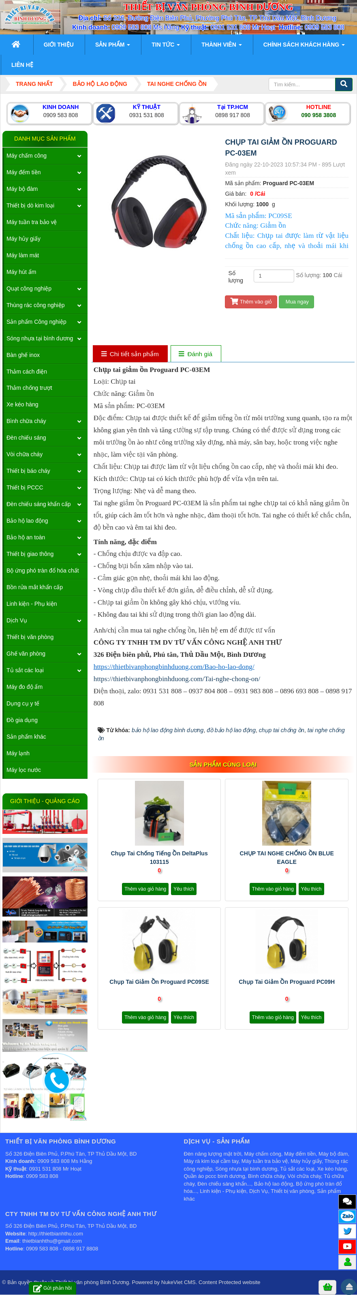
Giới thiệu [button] (59, 44)
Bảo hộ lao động (27, 520)
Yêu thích (183, 889)
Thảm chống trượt (29, 388)
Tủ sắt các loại (25, 670)
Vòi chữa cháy (24, 454)
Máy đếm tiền (23, 172)
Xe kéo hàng (22, 404)
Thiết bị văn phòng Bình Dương (92, 1282)
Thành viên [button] (221, 47)
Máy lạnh (18, 753)
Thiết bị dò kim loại (30, 205)
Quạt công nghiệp (28, 288)
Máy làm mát (22, 255)
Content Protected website (229, 1282)
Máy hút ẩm (21, 272)
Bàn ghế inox (23, 355)
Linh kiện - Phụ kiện (31, 603)
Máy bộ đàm (22, 189)
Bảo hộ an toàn (25, 537)
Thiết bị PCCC (24, 487)
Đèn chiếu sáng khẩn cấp (38, 504)
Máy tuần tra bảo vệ (31, 222)
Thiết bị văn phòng (29, 637)
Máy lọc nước (23, 770)
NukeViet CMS (178, 1282)
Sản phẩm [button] (112, 47)
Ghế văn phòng (25, 653)
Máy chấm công (26, 155)
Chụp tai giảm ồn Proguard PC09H (287, 982)
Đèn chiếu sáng (26, 437)
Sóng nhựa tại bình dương (39, 338)
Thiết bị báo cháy (28, 471)
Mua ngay (296, 302)
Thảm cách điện (26, 371)
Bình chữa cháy (26, 421)
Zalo (347, 1216)
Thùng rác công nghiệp (35, 305)
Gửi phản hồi (52, 1288)
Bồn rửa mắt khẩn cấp (34, 587)
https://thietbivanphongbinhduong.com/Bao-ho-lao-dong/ (174, 667)
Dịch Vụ (16, 620)
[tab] (130, 354)
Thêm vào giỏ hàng (145, 889)
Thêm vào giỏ (251, 302)
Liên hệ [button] (22, 65)
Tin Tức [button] (166, 47)
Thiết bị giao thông (29, 554)
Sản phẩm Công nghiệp (36, 321)
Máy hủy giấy (23, 238)
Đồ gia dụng (22, 720)
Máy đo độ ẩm (24, 687)
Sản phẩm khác (26, 736)
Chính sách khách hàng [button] (304, 47)
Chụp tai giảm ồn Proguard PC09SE (159, 982)
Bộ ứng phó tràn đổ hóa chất (42, 570)
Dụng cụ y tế (22, 703)
